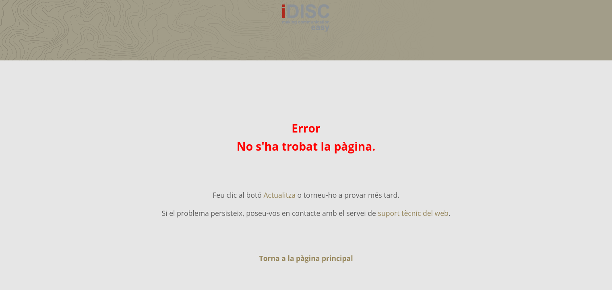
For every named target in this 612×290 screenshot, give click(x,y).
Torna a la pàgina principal (306, 258)
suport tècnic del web (413, 213)
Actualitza (279, 195)
